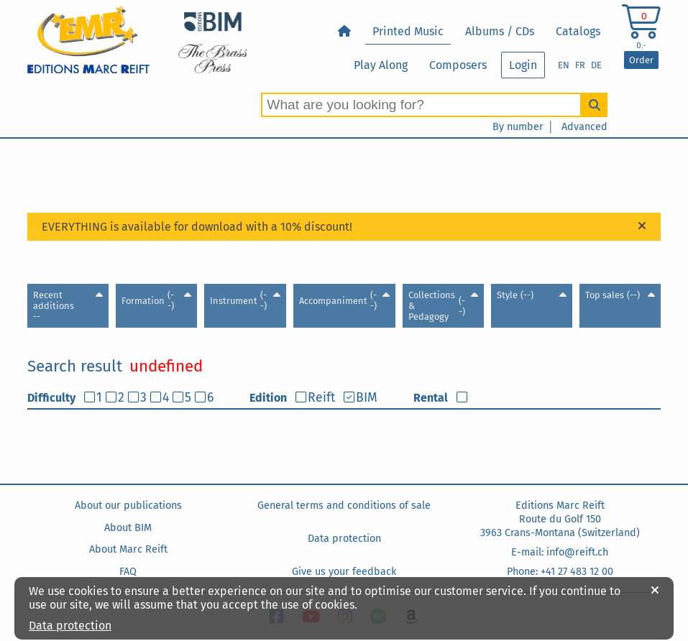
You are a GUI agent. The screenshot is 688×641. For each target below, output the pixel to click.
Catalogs (578, 31)
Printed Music (408, 31)
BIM (366, 397)
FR (580, 65)
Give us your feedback (344, 572)
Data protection (344, 538)
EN (563, 65)
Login (523, 65)
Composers (458, 65)
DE (596, 65)
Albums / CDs (499, 31)
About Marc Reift (128, 549)
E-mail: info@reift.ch (559, 552)
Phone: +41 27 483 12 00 (560, 572)
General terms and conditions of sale (344, 505)
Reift (321, 397)
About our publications (128, 505)
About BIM (128, 528)
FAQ (128, 572)
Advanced (584, 127)
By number (517, 127)
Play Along (381, 65)
